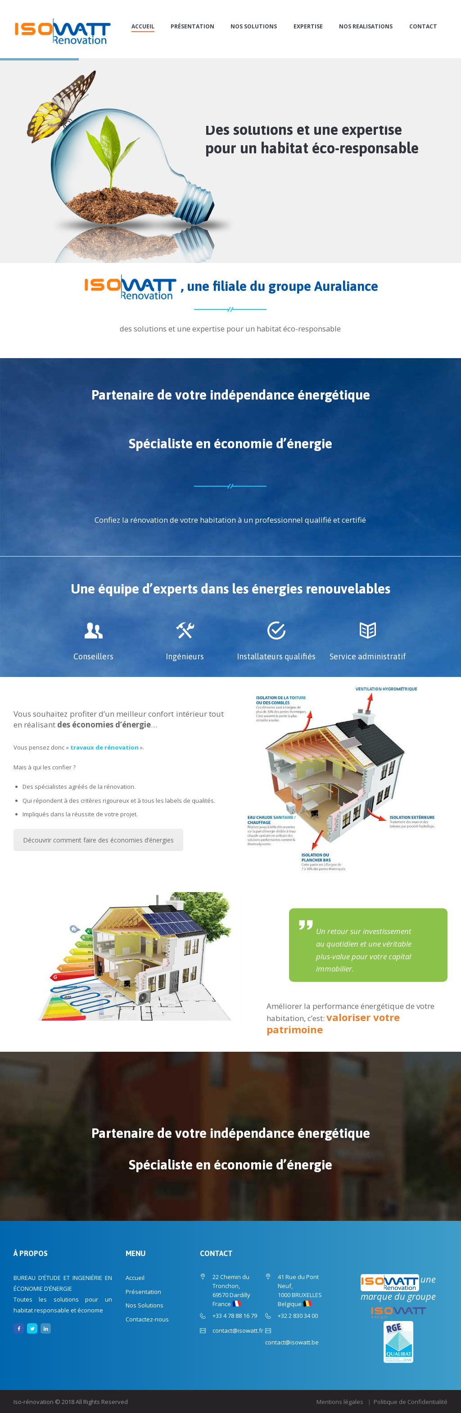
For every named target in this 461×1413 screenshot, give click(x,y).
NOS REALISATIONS (366, 26)
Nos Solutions (253, 26)
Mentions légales (339, 1402)
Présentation (192, 26)
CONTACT (423, 26)
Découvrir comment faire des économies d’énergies (98, 840)
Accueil (142, 26)
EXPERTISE (308, 26)
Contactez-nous (147, 1319)
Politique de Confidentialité (410, 1402)
